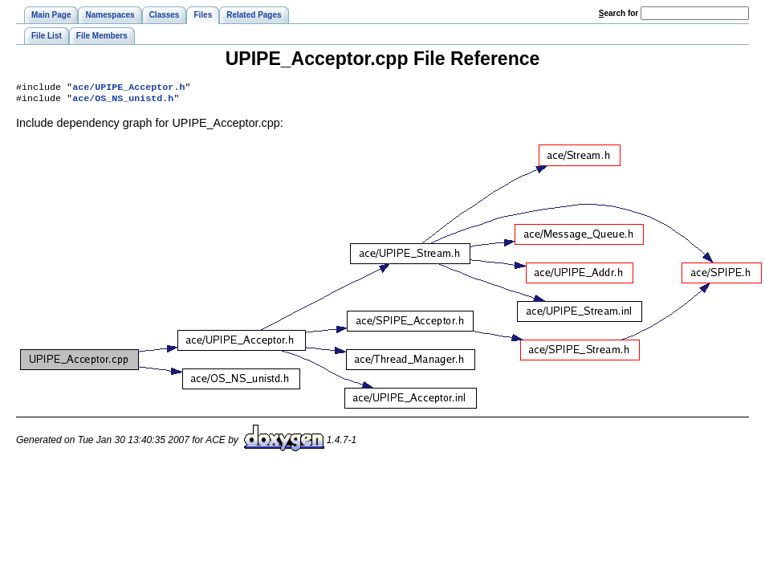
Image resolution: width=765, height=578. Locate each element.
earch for (618, 13)
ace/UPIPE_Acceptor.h (128, 88)
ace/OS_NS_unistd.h (122, 101)
